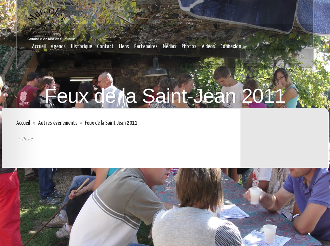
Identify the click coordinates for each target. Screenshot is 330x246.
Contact (105, 47)
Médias (169, 47)
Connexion (230, 47)
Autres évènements (58, 123)
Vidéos (208, 47)
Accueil (39, 47)
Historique (81, 47)
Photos (189, 47)
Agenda (58, 47)
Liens (124, 47)
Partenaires (146, 47)
